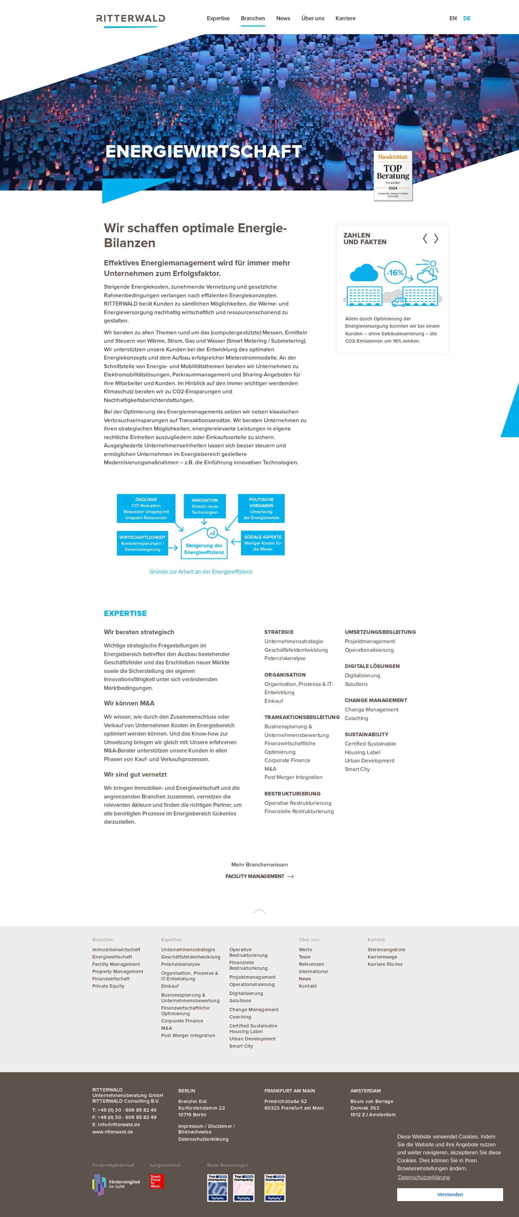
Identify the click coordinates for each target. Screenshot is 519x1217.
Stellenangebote (386, 950)
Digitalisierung (362, 676)
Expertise (218, 18)
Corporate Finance (287, 760)
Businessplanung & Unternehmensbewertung (190, 998)
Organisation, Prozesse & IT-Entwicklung (189, 976)
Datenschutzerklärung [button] (424, 1177)
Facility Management (259, 876)
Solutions (356, 684)
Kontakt (308, 986)
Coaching (356, 718)
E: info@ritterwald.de (116, 1125)
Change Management (372, 710)
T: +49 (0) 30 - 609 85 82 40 (124, 1110)
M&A (270, 769)
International (313, 971)
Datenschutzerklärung (203, 1139)
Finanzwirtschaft (111, 979)
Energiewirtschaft (112, 957)
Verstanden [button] (450, 1194)
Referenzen (311, 964)
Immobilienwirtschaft (116, 950)
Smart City (357, 769)
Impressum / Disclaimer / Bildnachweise (206, 1129)
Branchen (253, 18)
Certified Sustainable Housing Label (253, 1028)
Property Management (117, 971)
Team (305, 957)
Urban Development (370, 761)
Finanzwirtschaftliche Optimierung (185, 1011)
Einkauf (273, 701)
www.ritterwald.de (112, 1132)
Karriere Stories (385, 964)
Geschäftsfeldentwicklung (296, 650)
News (283, 18)
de (467, 18)
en (453, 18)
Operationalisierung (369, 650)
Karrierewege (383, 957)
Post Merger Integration (293, 777)
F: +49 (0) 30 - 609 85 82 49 (124, 1117)
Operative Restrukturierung (298, 803)
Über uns (313, 18)
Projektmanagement (370, 641)
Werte (305, 950)
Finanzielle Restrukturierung (299, 811)
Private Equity (108, 986)
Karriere (345, 18)
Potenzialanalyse (285, 658)
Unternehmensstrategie (293, 641)
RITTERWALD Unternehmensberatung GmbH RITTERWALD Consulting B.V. (127, 1095)
